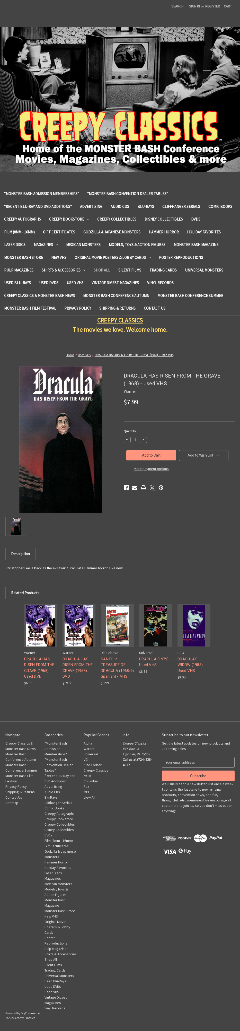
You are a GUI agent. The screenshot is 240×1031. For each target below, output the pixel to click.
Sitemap (11, 802)
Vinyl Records (160, 282)
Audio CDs (120, 206)
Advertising (91, 206)
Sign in (194, 6)
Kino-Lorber (93, 765)
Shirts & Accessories (63, 270)
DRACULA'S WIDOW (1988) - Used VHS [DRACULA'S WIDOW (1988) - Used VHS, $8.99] (191, 665)
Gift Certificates (59, 232)
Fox (86, 786)
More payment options (151, 468)
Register (212, 6)
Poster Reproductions (181, 257)
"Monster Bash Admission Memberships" (41, 193)
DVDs (195, 219)
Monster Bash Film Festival (30, 308)
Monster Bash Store (23, 257)
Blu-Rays (145, 206)
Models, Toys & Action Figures (137, 244)
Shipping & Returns (117, 308)
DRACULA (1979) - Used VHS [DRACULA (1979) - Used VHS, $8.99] (155, 662)
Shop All (102, 270)
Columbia (91, 781)
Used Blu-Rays (17, 282)
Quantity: (130, 431)
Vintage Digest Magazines (115, 282)
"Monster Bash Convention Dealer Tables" (127, 193)
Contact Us (154, 308)
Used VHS (75, 282)
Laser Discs (14, 244)
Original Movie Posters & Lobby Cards (113, 257)
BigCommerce (30, 1013)
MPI (86, 792)
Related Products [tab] (25, 592)
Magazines (46, 244)
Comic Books (220, 206)
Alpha (88, 743)
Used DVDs (48, 282)
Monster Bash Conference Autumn (116, 295)
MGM (87, 775)
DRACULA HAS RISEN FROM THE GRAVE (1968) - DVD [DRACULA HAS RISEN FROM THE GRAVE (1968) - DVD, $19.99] (78, 668)
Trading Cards (163, 270)
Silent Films (129, 270)
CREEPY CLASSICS (120, 320)
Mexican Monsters (83, 244)
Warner (89, 748)
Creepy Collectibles (116, 219)
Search (177, 6)
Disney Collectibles (164, 219)
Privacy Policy (77, 308)
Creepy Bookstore (69, 219)
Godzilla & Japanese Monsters (111, 232)
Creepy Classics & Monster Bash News (39, 295)
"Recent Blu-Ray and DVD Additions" (38, 206)
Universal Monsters (204, 270)
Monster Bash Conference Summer (190, 295)
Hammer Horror (164, 232)
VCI (86, 759)
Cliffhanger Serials (181, 206)
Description (20, 553)
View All (89, 797)
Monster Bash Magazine (196, 244)
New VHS (58, 257)
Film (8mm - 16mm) (19, 232)
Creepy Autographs (22, 219)
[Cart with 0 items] (228, 6)
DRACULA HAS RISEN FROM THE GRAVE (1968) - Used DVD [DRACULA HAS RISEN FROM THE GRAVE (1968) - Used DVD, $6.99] (39, 668)
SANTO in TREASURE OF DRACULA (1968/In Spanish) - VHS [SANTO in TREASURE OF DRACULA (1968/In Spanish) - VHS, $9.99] (117, 668)
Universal (91, 754)
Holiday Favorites (204, 232)
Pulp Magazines (18, 270)
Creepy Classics (96, 770)
